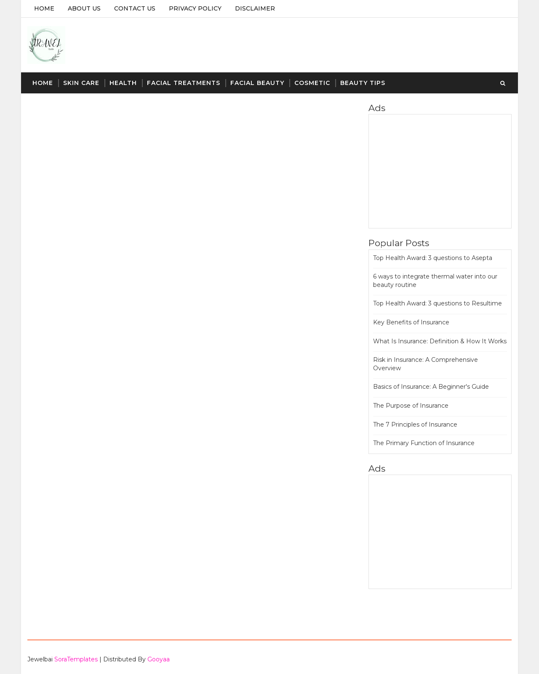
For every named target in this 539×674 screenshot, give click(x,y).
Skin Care (81, 83)
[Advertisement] (440, 171)
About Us (84, 8)
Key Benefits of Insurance (411, 322)
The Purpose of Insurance (410, 405)
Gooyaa (158, 659)
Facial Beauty (257, 83)
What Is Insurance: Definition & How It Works (440, 341)
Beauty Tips (362, 83)
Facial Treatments (183, 83)
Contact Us (134, 8)
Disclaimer (255, 8)
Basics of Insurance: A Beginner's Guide (431, 386)
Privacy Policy (195, 8)
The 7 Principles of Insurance (415, 424)
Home (44, 8)
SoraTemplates (76, 659)
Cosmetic (312, 83)
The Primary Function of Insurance (424, 443)
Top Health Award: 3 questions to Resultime (437, 303)
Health (123, 83)
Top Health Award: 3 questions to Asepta (432, 258)
